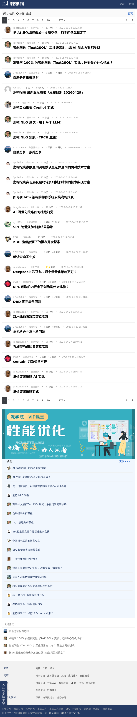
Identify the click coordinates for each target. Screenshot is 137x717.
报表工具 (42, 708)
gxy (15, 102)
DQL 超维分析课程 (23, 522)
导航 (45, 668)
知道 (6, 668)
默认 (5, 13)
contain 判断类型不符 (30, 361)
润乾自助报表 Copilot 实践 (34, 107)
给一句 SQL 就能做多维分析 (28, 595)
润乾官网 (6, 708)
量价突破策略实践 (26, 391)
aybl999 (17, 222)
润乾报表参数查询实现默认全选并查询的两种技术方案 (52, 167)
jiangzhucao (19, 28)
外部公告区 (10, 697)
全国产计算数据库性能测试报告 (29, 577)
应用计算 (73, 675)
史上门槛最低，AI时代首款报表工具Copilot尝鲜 (39, 486)
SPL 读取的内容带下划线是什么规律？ (41, 287)
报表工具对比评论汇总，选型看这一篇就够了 (37, 567)
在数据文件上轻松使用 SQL (27, 604)
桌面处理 (84, 675)
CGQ (15, 237)
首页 (130, 13)
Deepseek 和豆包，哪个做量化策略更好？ (45, 272)
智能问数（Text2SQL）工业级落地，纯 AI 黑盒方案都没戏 (57, 47)
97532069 (18, 73)
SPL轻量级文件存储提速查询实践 (30, 531)
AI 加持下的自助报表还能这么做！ (31, 477)
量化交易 (35, 28)
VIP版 (74, 683)
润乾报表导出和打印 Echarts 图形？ (32, 613)
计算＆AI (52, 683)
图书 (81, 683)
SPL (68, 708)
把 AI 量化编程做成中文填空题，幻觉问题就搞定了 (50, 33)
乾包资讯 (40, 690)
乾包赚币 (52, 690)
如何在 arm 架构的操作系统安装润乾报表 (44, 197)
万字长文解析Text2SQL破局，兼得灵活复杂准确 (39, 504)
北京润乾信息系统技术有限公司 (29, 713)
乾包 (6, 690)
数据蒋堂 (63, 683)
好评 (20, 13)
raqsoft (17, 87)
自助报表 (107, 708)
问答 (6, 675)
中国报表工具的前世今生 (26, 540)
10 (48, 20)
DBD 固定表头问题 (27, 302)
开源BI (87, 708)
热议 (11, 13)
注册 (131, 3)
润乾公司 (61, 697)
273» (62, 20)
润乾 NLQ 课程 (20, 495)
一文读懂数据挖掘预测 (24, 558)
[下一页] (132, 20)
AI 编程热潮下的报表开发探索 (39, 242)
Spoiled (17, 162)
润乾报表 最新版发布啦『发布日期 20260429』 (49, 92)
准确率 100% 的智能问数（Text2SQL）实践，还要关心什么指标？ (63, 62)
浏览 (50, 28)
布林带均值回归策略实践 (31, 346)
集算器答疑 (34, 73)
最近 (28, 13)
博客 (6, 682)
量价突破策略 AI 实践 (29, 376)
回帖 (49, 73)
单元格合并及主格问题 (29, 331)
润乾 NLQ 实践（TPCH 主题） (36, 137)
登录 (122, 3)
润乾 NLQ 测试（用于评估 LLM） (38, 122)
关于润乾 (30, 708)
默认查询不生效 (25, 257)
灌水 (52, 668)
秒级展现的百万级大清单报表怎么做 (32, 586)
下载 (28, 87)
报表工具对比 (56, 708)
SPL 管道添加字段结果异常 (33, 227)
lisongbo (17, 43)
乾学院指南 (48, 697)
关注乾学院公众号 (3, 695)
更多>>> (124, 461)
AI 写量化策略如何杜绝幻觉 (33, 212)
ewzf (15, 282)
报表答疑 (33, 252)
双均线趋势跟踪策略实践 (31, 317)
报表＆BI (31, 43)
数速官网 (18, 708)
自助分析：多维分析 (28, 152)
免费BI (96, 708)
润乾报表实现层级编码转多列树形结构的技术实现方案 (52, 182)
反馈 (63, 675)
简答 (38, 668)
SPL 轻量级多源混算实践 (26, 549)
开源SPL (76, 708)
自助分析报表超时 (26, 77)
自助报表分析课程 (22, 513)
